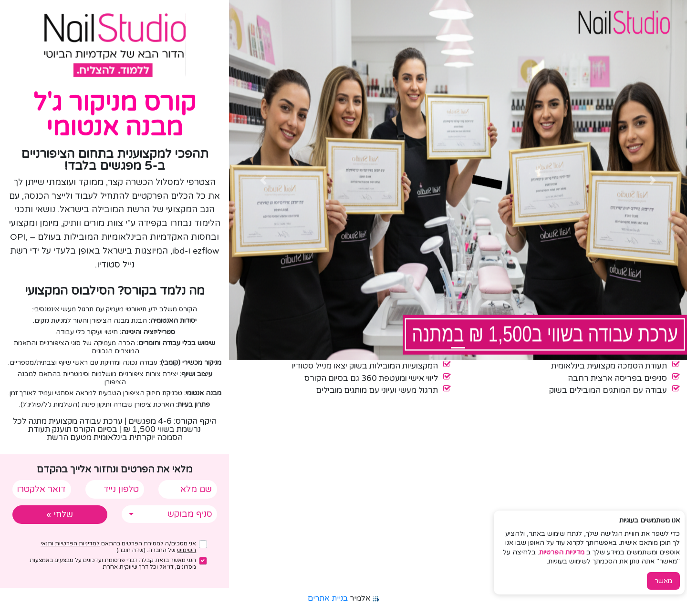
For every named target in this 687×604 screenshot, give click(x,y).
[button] (652, 180)
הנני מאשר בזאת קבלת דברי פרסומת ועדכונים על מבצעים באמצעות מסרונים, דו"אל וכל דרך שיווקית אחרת (113, 563)
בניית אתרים (328, 598)
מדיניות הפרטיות (561, 552)
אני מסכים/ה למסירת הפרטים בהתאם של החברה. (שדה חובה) (118, 546)
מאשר (663, 581)
